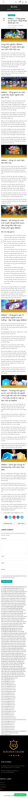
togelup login (7, 669)
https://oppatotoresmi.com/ (8, 688)
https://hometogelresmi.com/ (8, 686)
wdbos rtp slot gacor (21, 598)
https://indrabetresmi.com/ (8, 699)
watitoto (8, 658)
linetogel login (4, 668)
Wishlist (20, 1)
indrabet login (12, 666)
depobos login (10, 674)
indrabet (3, 653)
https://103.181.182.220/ (21, 731)
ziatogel (23, 603)
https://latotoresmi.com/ (7, 719)
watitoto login (17, 674)
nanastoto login (12, 663)
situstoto (13, 651)
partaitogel (4, 651)
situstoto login (11, 664)
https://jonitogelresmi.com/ (8, 701)
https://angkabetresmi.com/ (8, 731)
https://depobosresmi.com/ (8, 726)
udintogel (14, 605)
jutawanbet (4, 656)
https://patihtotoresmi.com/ (8, 696)
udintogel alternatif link (11, 626)
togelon (3, 654)
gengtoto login (21, 659)
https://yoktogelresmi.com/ (8, 723)
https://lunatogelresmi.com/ (8, 704)
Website (3, 569)
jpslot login (6, 673)
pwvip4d (21, 653)
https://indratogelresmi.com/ (8, 698)
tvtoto (24, 656)
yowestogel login (14, 669)
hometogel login (20, 661)
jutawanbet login (18, 671)
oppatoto (18, 649)
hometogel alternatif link (13, 590)
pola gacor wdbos (9, 600)
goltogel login (14, 659)
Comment (4, 538)
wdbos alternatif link (16, 595)
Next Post (21, 523)
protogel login (4, 664)
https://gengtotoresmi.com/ (8, 681)
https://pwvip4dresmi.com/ (8, 706)
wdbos (20, 593)
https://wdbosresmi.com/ (7, 714)
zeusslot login (10, 671)
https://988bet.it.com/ (17, 513)
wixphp (3, 732)
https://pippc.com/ (6, 734)
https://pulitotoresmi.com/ (7, 729)
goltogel (17, 648)
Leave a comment (12, 27)
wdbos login (16, 596)
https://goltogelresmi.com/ (8, 679)
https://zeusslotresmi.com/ (8, 716)
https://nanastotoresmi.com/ (8, 689)
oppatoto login (4, 663)
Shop (1, 789)
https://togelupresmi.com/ (7, 709)
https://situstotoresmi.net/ (8, 694)
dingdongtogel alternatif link (17, 588)
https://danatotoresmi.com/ (18, 676)
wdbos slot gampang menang (14, 618)
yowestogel (11, 654)
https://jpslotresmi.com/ (20, 719)
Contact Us (3, 784)
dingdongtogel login (6, 659)
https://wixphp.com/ (10, 732)
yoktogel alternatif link (13, 593)
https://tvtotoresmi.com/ (7, 724)
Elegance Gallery (11, 795)
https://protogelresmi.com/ (8, 693)
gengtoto (21, 648)
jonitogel (8, 653)
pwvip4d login (19, 668)
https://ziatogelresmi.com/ (7, 713)
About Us (2, 782)
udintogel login (13, 673)
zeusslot (24, 654)
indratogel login (5, 666)
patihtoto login (19, 664)
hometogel (3, 590)
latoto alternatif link (16, 603)
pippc (16, 732)
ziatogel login (22, 669)
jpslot (11, 656)
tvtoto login (4, 674)
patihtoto (18, 651)
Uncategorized (17, 9)
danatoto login (22, 658)
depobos (3, 658)
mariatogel (7, 649)
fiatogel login (4, 661)
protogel (9, 651)
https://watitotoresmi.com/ (8, 727)
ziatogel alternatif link (6, 605)
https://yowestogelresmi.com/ (8, 711)
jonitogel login (19, 666)
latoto (20, 601)
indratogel (23, 651)
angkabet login (7, 676)
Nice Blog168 (4, 586)
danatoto (5, 648)
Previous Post (8, 523)
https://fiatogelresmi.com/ (7, 683)
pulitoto (12, 658)
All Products (3, 787)
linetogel (12, 653)
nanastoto (23, 649)
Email (3, 563)
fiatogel (3, 649)
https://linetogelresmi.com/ (8, 703)
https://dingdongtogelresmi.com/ (9, 678)
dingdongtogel (10, 586)
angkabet (16, 658)
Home (10, 9)
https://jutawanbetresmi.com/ (8, 718)
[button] (20, 794)
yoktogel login (20, 673)
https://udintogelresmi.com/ (8, 721)
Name (3, 556)
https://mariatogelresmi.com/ (8, 684)
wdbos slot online (5, 596)
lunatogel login (11, 668)
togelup (7, 654)
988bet (3, 53)
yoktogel (15, 591)
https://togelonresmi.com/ (7, 708)
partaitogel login (21, 663)
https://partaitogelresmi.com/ (8, 691)
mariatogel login (12, 661)
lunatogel (16, 653)
